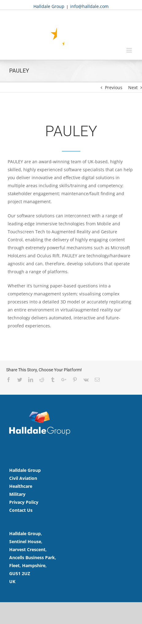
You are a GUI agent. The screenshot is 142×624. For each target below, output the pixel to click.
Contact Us (21, 510)
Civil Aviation (23, 478)
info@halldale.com (89, 6)
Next (133, 87)
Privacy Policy (23, 502)
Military (17, 494)
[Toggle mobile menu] (129, 50)
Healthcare (20, 486)
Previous (113, 87)
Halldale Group (48, 6)
